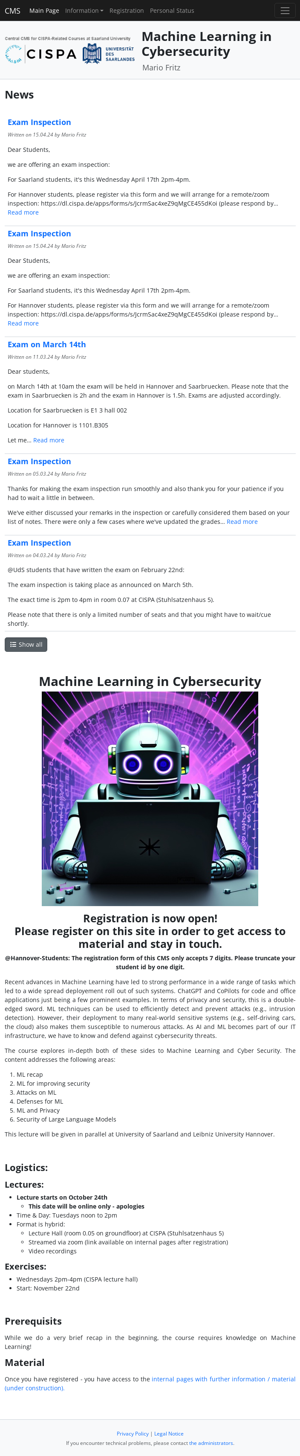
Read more (23, 212)
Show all (26, 644)
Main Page (44, 10)
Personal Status (172, 10)
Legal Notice (169, 1433)
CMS (12, 11)
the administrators (211, 1443)
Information (82, 10)
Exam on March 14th (47, 344)
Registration (127, 10)
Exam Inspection (39, 122)
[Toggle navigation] (284, 10)
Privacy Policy (133, 1433)
